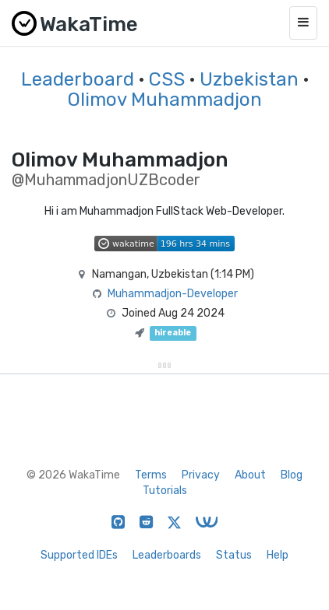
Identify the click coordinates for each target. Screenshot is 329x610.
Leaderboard (77, 79)
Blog (291, 475)
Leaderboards (167, 555)
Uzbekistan (249, 79)
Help (277, 555)
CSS (167, 79)
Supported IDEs (79, 555)
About (250, 475)
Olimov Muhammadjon (165, 99)
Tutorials (165, 490)
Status (234, 555)
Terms (151, 475)
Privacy (201, 475)
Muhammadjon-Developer (173, 293)
